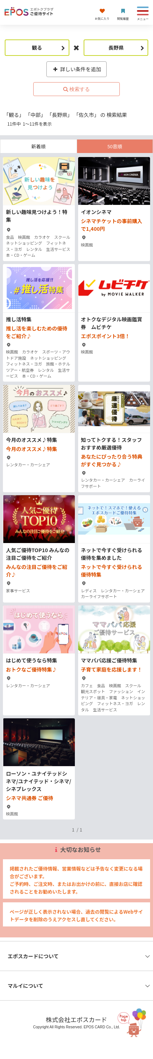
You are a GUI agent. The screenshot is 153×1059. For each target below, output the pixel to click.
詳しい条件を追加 (76, 69)
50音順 (114, 146)
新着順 (38, 146)
